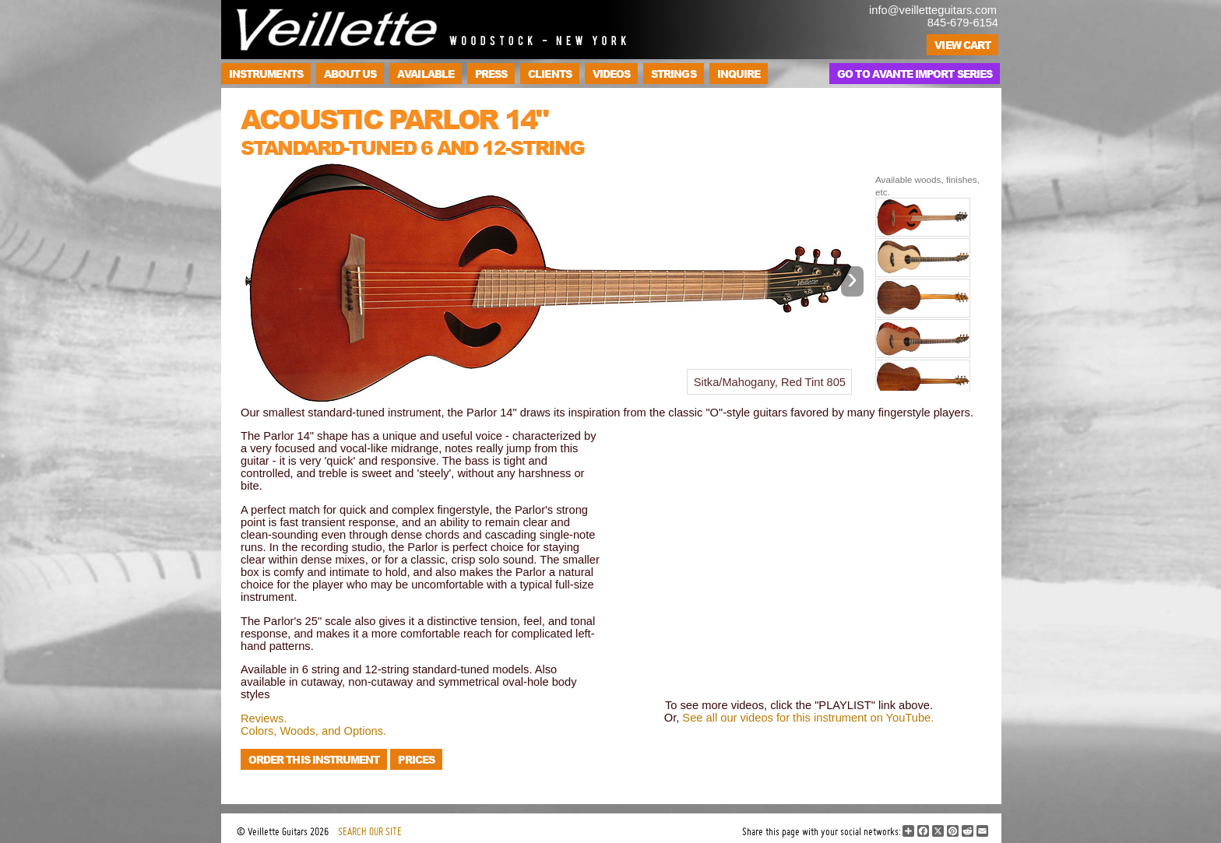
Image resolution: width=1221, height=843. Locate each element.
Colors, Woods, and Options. (313, 731)
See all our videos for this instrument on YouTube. (808, 717)
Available (425, 73)
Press (491, 73)
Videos (611, 73)
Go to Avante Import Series (914, 73)
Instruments (266, 73)
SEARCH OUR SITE (370, 831)
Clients (549, 73)
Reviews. (264, 718)
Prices (416, 759)
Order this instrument (313, 759)
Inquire (738, 73)
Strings (673, 73)
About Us (350, 73)
